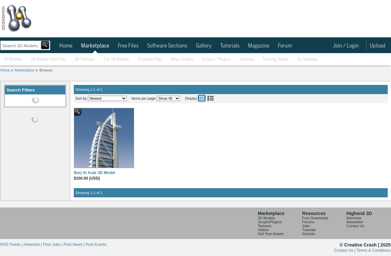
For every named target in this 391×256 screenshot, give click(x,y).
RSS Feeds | (11, 244)
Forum (285, 46)
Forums (308, 222)
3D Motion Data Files (48, 59)
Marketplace (95, 46)
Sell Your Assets (271, 234)
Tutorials (229, 46)
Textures (246, 59)
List (211, 98)
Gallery (204, 46)
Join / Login (346, 46)
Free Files (128, 46)
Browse (45, 70)
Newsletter (354, 222)
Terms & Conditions (374, 250)
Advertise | (33, 244)
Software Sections (167, 46)
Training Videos (275, 59)
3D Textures (84, 59)
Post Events (96, 244)
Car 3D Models (116, 59)
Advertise (353, 218)
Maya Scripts (182, 59)
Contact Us (355, 226)
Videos (263, 230)
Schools (308, 234)
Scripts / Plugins (216, 59)
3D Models (13, 59)
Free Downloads (315, 218)
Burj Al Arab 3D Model (94, 172)
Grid (202, 98)
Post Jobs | (53, 244)
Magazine (258, 46)
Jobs (306, 226)
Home (65, 46)
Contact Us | (345, 250)
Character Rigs (149, 59)
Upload (377, 46)
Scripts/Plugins (270, 222)
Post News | (75, 244)
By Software (307, 59)
